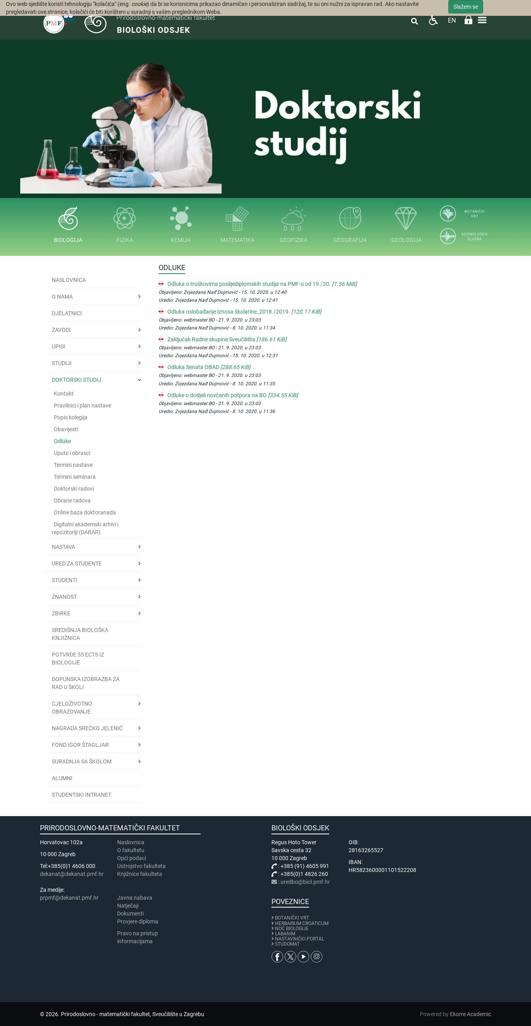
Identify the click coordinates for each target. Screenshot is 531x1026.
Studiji (62, 363)
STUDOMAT (287, 944)
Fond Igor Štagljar (80, 745)
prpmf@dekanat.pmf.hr (69, 898)
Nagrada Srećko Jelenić (87, 728)
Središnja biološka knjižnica (80, 634)
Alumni (62, 778)
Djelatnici (67, 313)
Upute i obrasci (72, 453)
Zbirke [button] (61, 613)
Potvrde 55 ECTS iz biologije (78, 658)
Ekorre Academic (470, 1014)
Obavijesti (66, 429)
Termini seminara (75, 477)
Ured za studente (77, 563)
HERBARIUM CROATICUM (301, 923)
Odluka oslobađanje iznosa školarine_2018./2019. (244, 311)
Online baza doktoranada (85, 512)
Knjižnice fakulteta (139, 874)
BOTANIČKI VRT (290, 918)
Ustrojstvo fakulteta (141, 866)
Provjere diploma (137, 921)
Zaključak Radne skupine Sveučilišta (226, 339)
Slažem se (465, 7)
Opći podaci (131, 858)
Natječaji (127, 905)
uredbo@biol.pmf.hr (305, 882)
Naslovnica (69, 280)
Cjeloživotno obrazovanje (72, 707)
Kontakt (64, 393)
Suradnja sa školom (82, 761)
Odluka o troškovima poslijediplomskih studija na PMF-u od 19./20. (262, 284)
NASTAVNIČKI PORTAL (299, 939)
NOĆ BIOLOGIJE (292, 928)
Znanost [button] (64, 597)
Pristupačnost (433, 20)
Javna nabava (134, 898)
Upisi (58, 346)
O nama (62, 296)
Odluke (62, 441)
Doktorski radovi (74, 488)
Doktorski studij (76, 380)
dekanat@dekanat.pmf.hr (72, 874)
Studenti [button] (64, 580)
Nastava (63, 547)
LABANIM (285, 934)
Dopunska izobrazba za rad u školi (85, 683)
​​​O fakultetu (130, 850)
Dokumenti (130, 913)
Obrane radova (72, 500)
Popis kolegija (70, 417)
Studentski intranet (81, 795)
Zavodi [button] (61, 330)
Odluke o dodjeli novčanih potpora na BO (232, 395)
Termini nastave (73, 465)
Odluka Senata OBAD (208, 367)
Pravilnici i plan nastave (82, 405)
